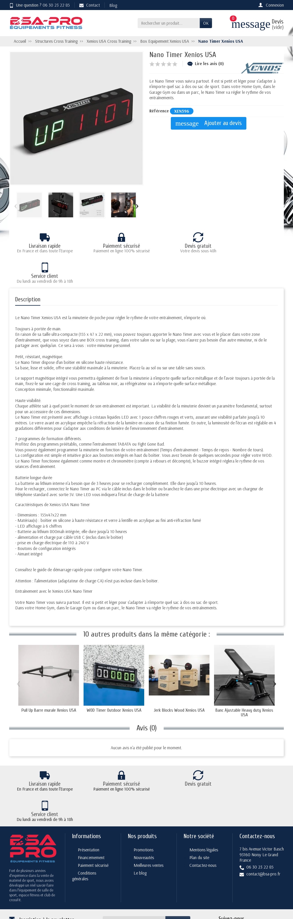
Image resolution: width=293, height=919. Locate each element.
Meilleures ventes (148, 822)
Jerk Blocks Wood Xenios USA (179, 679)
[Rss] (251, 886)
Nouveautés (144, 814)
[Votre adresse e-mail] (134, 878)
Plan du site (199, 814)
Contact (89, 5)
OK (206, 23)
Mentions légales (203, 807)
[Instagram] (278, 886)
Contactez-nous (202, 822)
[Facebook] (224, 886)
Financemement (91, 814)
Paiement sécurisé (93, 822)
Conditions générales (84, 833)
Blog (113, 5)
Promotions (143, 807)
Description (27, 269)
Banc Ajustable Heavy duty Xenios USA (244, 682)
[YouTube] (264, 886)
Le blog (140, 830)
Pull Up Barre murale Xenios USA (48, 679)
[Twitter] (237, 886)
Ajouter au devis (210, 123)
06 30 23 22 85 (56, 5)
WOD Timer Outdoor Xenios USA (114, 679)
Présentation (88, 807)
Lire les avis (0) (205, 63)
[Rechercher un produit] (169, 23)
